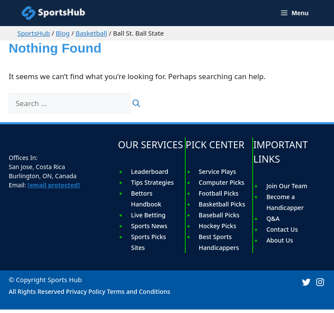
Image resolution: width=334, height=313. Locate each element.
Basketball (91, 33)
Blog (63, 33)
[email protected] (53, 185)
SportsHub (33, 33)
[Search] (136, 103)
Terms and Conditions (138, 291)
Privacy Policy (85, 291)
